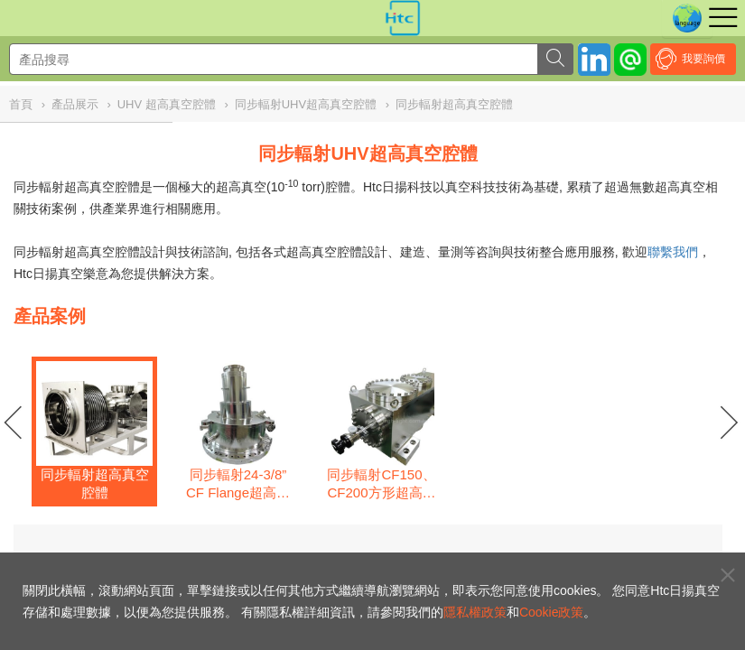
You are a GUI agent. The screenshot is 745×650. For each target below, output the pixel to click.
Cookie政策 (551, 612)
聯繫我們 (672, 252)
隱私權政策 (475, 612)
